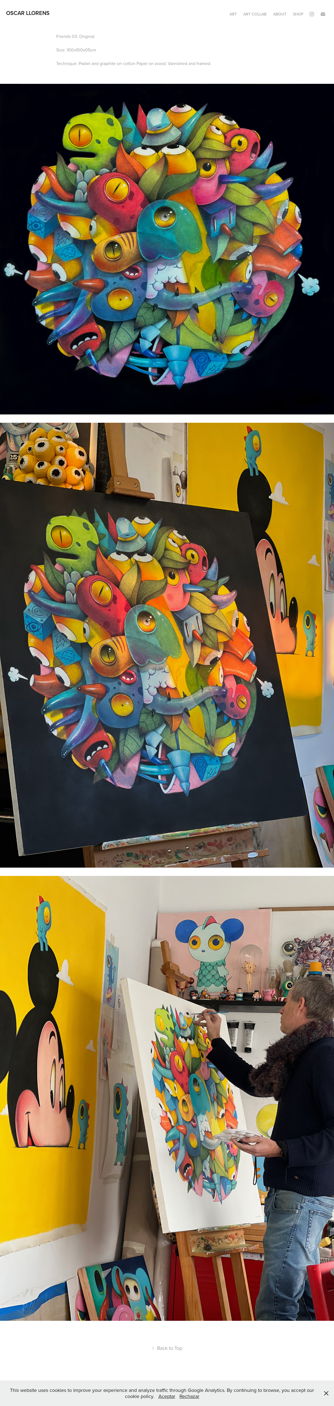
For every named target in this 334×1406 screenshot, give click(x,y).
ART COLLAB (254, 14)
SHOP (298, 14)
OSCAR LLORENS (28, 13)
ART (233, 14)
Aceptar (166, 1396)
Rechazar (189, 1396)
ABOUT (279, 14)
